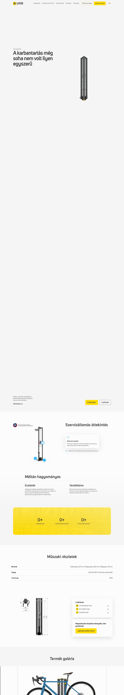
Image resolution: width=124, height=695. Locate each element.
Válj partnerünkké (100, 3)
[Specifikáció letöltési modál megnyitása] (92, 612)
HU (109, 3)
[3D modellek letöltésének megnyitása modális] (92, 609)
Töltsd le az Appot (87, 3)
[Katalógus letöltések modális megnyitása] (92, 605)
